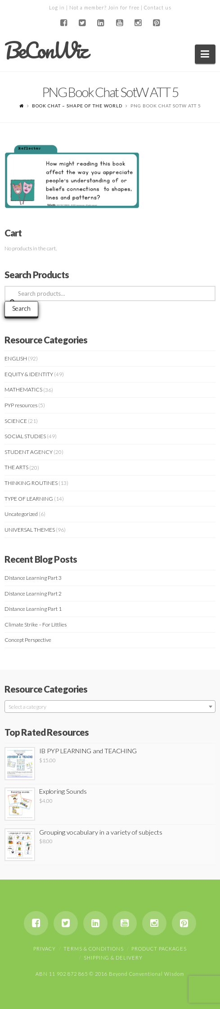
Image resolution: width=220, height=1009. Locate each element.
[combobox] (110, 706)
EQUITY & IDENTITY (28, 374)
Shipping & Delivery (113, 957)
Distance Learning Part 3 (33, 577)
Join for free (123, 7)
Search (21, 308)
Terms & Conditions (93, 948)
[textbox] (110, 707)
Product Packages (159, 948)
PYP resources (20, 405)
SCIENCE (15, 421)
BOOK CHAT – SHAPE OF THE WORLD (77, 105)
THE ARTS (16, 467)
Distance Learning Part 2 (33, 593)
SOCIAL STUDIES (25, 436)
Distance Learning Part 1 (33, 608)
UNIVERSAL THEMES (29, 529)
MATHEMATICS (23, 389)
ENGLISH (15, 358)
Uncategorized (21, 514)
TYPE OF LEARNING (28, 498)
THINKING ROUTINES (31, 483)
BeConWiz (45, 50)
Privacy (44, 948)
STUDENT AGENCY (28, 452)
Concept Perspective (27, 639)
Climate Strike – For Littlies (35, 624)
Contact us (157, 7)
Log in (57, 7)
